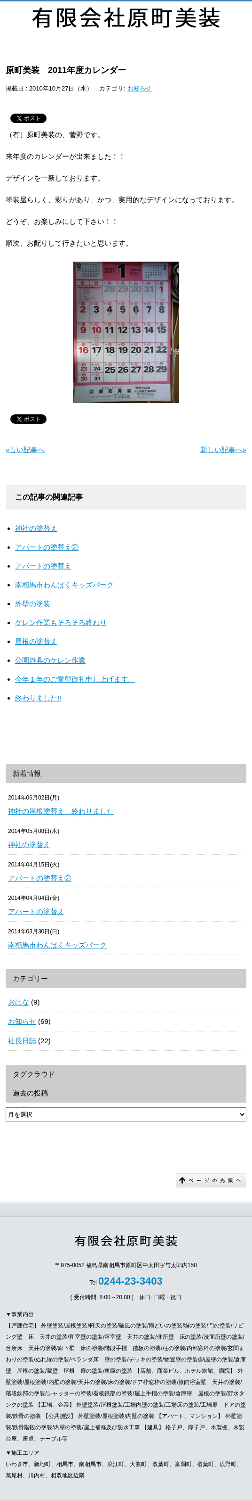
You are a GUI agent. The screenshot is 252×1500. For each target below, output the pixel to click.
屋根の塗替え (36, 641)
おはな (18, 1002)
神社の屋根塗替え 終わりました (61, 811)
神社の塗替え (36, 528)
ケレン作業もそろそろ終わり (61, 622)
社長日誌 (22, 1041)
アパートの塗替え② (47, 547)
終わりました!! (38, 698)
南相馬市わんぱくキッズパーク (64, 585)
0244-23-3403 (130, 1281)
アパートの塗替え (43, 566)
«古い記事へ (25, 449)
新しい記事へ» (223, 449)
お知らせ (139, 88)
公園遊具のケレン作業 (50, 660)
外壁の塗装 (32, 604)
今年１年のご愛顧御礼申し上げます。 (75, 679)
